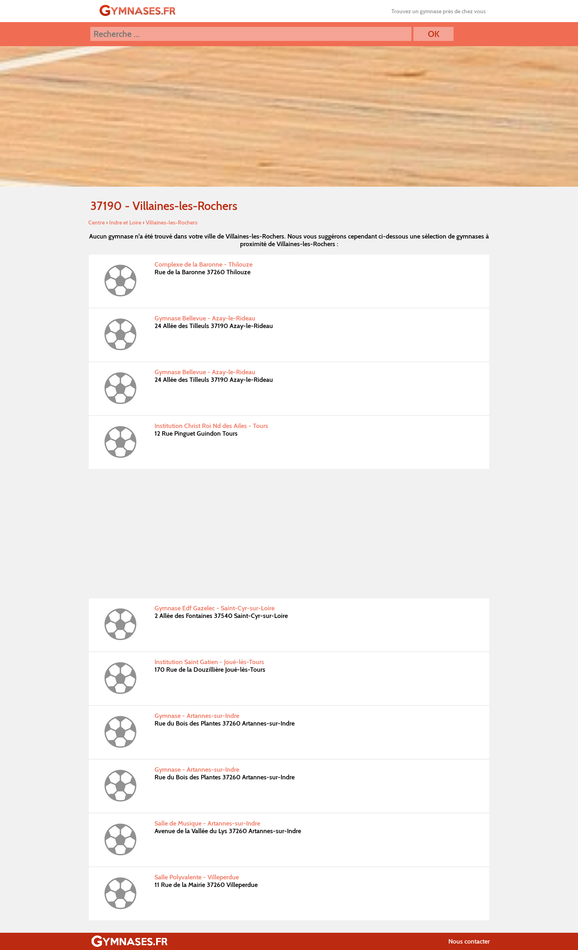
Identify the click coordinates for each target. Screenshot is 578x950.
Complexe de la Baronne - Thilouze (203, 264)
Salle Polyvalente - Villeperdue (197, 877)
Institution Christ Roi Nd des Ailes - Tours (211, 426)
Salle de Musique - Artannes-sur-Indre (207, 823)
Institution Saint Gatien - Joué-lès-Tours (209, 662)
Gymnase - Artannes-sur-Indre (197, 716)
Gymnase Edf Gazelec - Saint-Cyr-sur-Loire (215, 608)
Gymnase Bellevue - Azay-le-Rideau (205, 318)
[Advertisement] (289, 533)
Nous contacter (469, 941)
